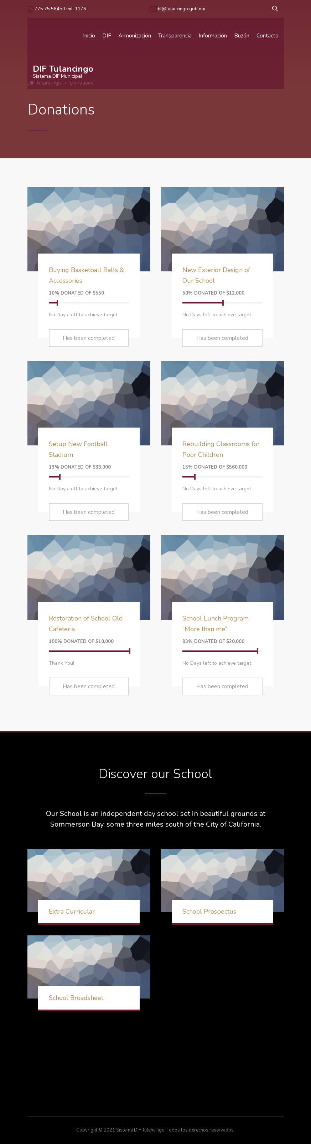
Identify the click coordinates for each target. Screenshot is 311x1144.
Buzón (241, 36)
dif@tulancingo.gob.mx (180, 9)
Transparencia (175, 36)
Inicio (89, 36)
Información (213, 36)
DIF (106, 36)
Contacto (267, 36)
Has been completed (89, 338)
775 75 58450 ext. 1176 (60, 9)
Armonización (134, 36)
